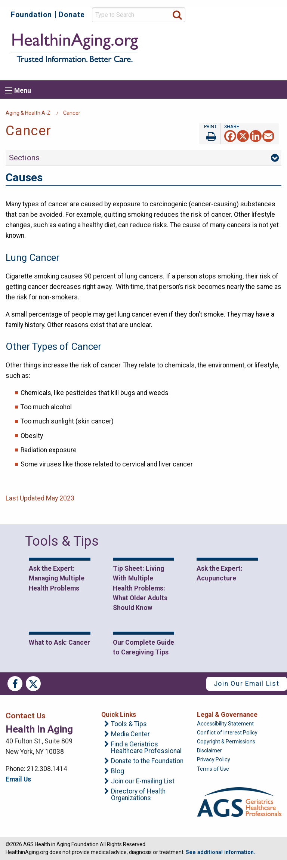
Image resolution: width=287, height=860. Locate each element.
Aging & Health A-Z (28, 113)
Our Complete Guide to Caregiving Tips (143, 647)
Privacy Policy (213, 759)
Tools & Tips (129, 724)
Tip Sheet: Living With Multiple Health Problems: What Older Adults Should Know (140, 588)
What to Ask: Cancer (59, 642)
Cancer (71, 113)
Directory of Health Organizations (138, 794)
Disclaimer (209, 750)
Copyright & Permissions (226, 741)
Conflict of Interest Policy (227, 732)
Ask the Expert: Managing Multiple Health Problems (56, 578)
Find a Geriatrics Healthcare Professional (146, 747)
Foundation (31, 14)
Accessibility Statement (225, 723)
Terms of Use (213, 768)
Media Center (130, 734)
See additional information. (220, 852)
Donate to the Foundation (147, 761)
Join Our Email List (247, 683)
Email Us (18, 779)
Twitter (33, 683)
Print (209, 133)
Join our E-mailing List (143, 781)
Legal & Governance (227, 714)
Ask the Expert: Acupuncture (220, 573)
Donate (72, 14)
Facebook (14, 683)
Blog (117, 771)
